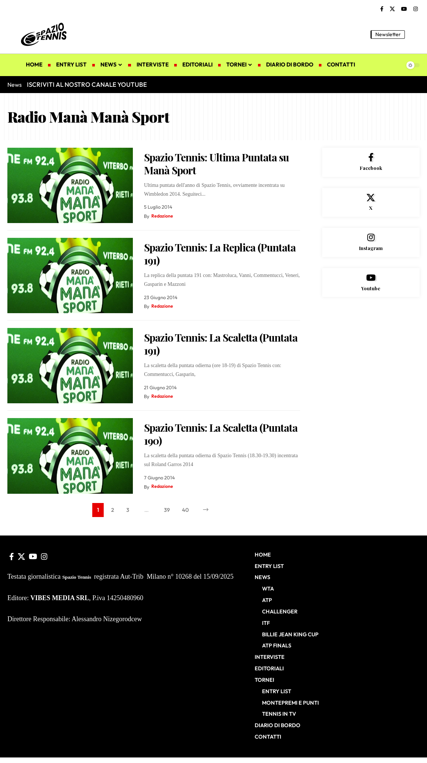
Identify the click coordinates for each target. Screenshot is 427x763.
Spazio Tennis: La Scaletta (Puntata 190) (220, 434)
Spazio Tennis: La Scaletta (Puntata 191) (220, 344)
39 (166, 510)
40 (186, 510)
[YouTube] (404, 9)
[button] (414, 34)
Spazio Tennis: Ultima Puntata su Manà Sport (216, 163)
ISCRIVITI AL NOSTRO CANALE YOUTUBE (87, 84)
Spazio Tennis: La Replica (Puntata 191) (220, 253)
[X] (392, 9)
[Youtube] (371, 286)
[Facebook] (381, 9)
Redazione (162, 216)
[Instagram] (415, 9)
